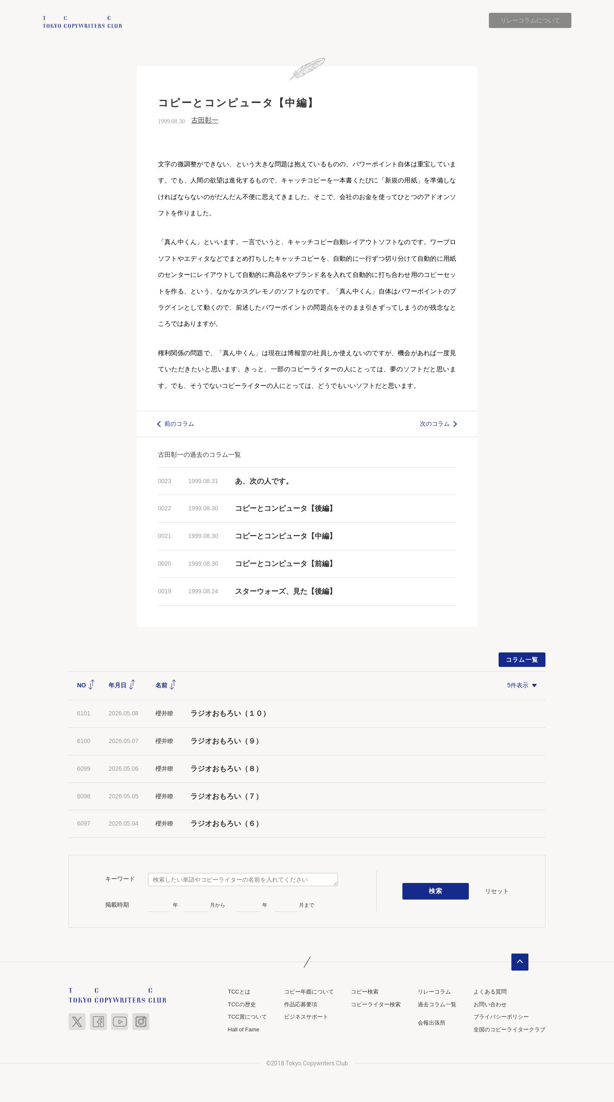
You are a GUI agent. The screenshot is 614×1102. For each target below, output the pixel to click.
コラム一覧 (522, 659)
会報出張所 (431, 1023)
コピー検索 (365, 992)
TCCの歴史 (242, 1004)
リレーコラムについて (530, 20)
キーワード (120, 879)
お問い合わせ (490, 1004)
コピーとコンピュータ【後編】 (285, 509)
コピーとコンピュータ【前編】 (285, 564)
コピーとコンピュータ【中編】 (285, 536)
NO (86, 685)
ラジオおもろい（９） (226, 741)
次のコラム (435, 423)
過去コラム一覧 (437, 1004)
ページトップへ (519, 962)
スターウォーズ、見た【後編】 (285, 591)
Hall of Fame (243, 1029)
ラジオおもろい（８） (226, 769)
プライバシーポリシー (501, 1017)
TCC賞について (247, 1017)
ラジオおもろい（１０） (230, 713)
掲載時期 (117, 905)
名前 (166, 685)
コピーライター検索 (376, 1004)
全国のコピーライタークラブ (509, 1029)
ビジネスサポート (306, 1017)
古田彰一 (204, 120)
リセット (497, 891)
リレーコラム (434, 992)
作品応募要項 (300, 1004)
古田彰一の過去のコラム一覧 (199, 454)
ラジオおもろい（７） (226, 796)
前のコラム (179, 423)
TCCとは (239, 992)
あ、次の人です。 (264, 481)
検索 (435, 891)
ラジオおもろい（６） (226, 824)
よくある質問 (490, 992)
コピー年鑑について (309, 992)
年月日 (122, 685)
